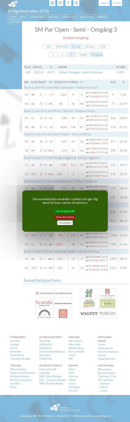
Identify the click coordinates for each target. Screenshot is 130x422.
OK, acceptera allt (65, 211)
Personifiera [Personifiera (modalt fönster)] (65, 222)
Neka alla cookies (65, 216)
